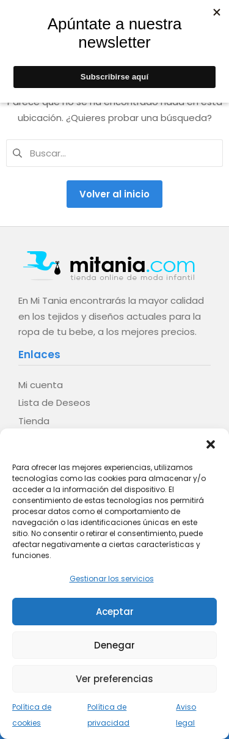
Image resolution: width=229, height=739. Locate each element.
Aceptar (115, 611)
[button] (211, 444)
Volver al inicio (114, 194)
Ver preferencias (114, 678)
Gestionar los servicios (112, 578)
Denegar (114, 645)
